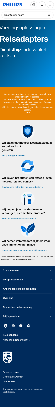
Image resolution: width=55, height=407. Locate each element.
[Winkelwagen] (42, 4)
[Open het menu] (50, 4)
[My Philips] (33, 4)
